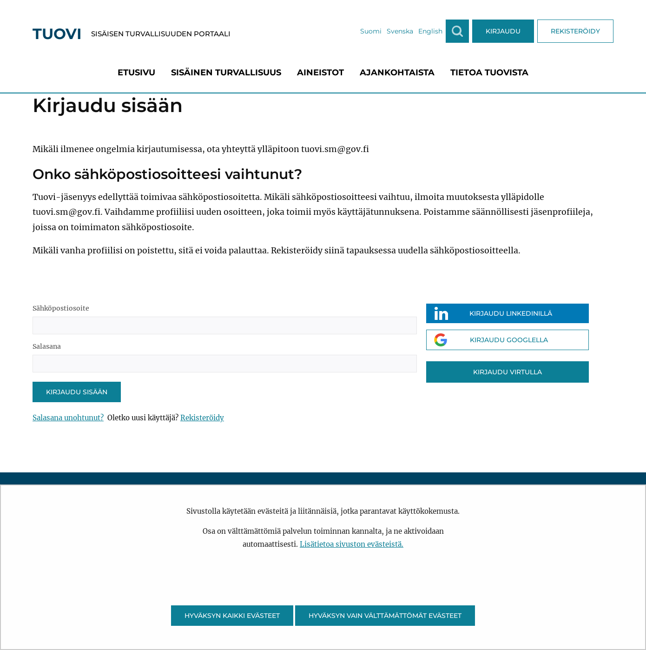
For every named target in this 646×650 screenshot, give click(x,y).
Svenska (400, 31)
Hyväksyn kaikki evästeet (232, 615)
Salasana (47, 346)
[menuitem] (136, 72)
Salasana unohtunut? (68, 417)
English (430, 31)
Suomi (371, 31)
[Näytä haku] (457, 31)
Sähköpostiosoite (61, 308)
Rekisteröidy (202, 417)
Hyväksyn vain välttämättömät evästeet (385, 615)
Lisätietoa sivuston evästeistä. (351, 544)
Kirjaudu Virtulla (507, 372)
